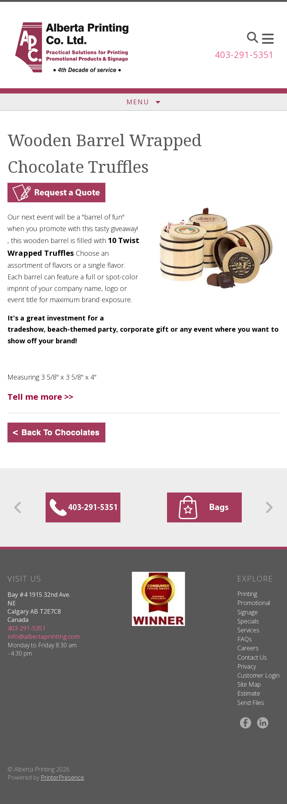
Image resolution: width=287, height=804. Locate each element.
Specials (248, 621)
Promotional (253, 603)
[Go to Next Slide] (269, 507)
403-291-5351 (242, 54)
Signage (247, 612)
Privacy (246, 666)
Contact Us (252, 657)
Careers (248, 648)
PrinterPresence (62, 777)
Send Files (250, 703)
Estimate (248, 693)
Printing (247, 594)
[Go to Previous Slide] (18, 507)
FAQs (244, 639)
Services (248, 630)
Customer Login (258, 675)
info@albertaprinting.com (43, 636)
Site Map (249, 684)
